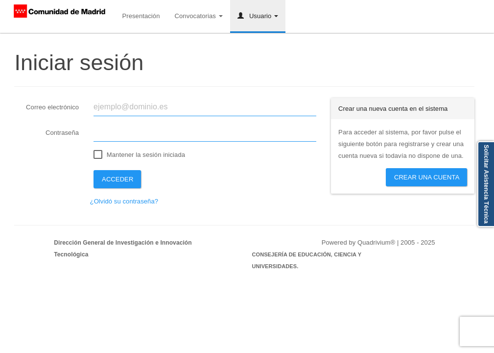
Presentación (141, 16)
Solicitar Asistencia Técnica (486, 184)
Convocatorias (199, 16)
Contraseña (62, 132)
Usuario (257, 16)
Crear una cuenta (427, 177)
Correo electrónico (52, 107)
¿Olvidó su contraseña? (124, 201)
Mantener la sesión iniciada (146, 154)
